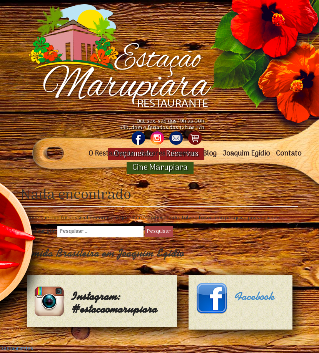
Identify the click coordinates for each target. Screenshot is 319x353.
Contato (288, 153)
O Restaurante (111, 153)
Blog (210, 153)
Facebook (255, 296)
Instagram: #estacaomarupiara (114, 303)
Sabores (152, 153)
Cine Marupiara (160, 168)
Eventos (184, 153)
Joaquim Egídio (246, 153)
